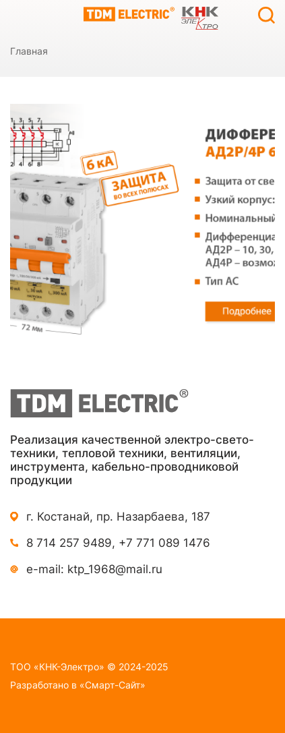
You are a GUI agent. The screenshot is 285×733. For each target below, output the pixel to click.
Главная (29, 51)
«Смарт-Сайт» (113, 685)
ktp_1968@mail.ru (114, 569)
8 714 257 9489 (69, 543)
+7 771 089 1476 (164, 543)
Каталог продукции (18, 15)
